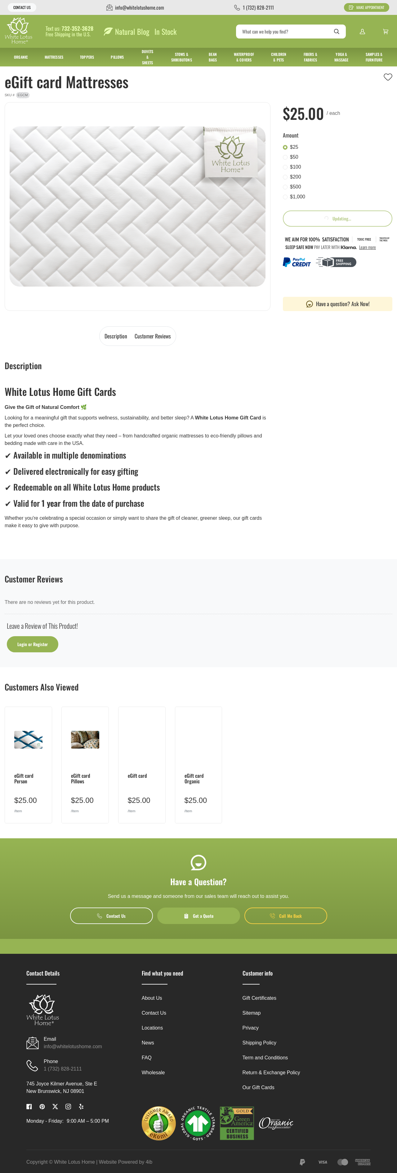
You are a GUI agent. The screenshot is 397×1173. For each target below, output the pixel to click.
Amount (290, 135)
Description (116, 336)
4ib (149, 1162)
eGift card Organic (194, 779)
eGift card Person (23, 779)
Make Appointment (366, 7)
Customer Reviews (153, 336)
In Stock (165, 31)
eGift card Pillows (80, 779)
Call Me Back (286, 916)
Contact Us (22, 7)
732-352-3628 (77, 28)
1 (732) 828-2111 (63, 1068)
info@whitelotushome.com (73, 1046)
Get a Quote (198, 916)
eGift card (137, 776)
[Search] (291, 31)
